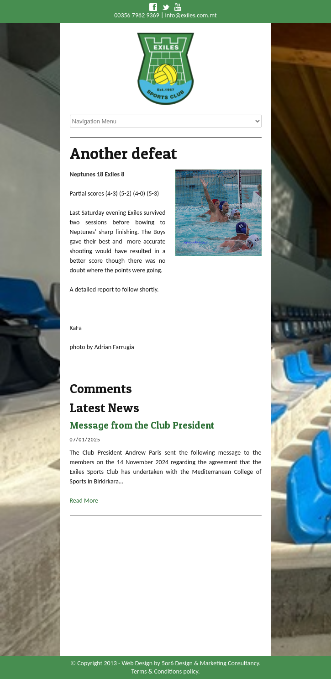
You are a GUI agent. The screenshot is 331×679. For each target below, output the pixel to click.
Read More (84, 500)
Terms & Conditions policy (164, 671)
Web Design (136, 663)
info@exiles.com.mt (191, 15)
